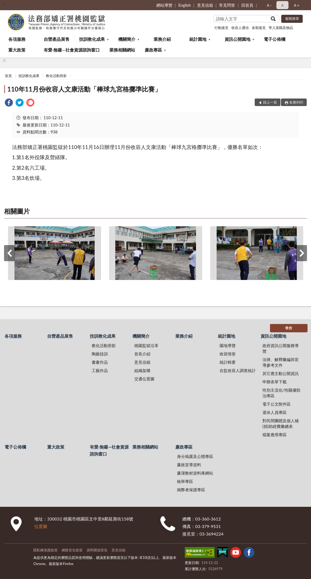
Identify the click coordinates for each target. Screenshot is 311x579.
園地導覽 (228, 345)
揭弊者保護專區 (191, 489)
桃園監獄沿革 (146, 345)
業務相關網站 (122, 49)
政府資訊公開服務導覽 (280, 348)
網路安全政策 (72, 550)
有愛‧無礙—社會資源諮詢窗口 (72, 49)
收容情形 (228, 353)
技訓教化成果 (92, 39)
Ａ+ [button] (296, 5)
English (184, 5)
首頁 (8, 76)
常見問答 (227, 5)
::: (4, 4)
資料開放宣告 (97, 550)
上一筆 (9, 253)
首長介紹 (142, 353)
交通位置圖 (144, 378)
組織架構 (142, 370)
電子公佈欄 (274, 39)
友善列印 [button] (296, 102)
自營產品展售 (56, 39)
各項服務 (16, 39)
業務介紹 (162, 39)
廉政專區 (153, 49)
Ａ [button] (282, 5)
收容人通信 (240, 28)
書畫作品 (100, 362)
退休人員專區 (274, 412)
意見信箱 (205, 5)
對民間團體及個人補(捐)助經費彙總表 (280, 423)
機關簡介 (126, 39)
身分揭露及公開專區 (195, 456)
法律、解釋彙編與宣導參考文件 (280, 362)
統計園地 (197, 39)
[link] (9, 103)
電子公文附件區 (276, 404)
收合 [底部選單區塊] (288, 328)
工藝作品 (100, 370)
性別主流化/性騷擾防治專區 (281, 393)
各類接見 (259, 28)
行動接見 (221, 28)
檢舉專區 (185, 481)
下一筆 (301, 253)
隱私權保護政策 (45, 550)
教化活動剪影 (56, 76)
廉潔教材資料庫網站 (195, 473)
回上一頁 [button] (270, 102)
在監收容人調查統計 (238, 370)
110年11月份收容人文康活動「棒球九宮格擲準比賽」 (84, 89)
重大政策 (16, 49)
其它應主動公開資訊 (280, 373)
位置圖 (40, 526)
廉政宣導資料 (189, 464)
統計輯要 (228, 362)
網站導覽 (164, 5)
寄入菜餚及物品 (281, 28)
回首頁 (247, 5)
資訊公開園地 (237, 39)
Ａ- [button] (269, 5)
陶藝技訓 (100, 353)
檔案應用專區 (274, 434)
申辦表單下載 (274, 381)
